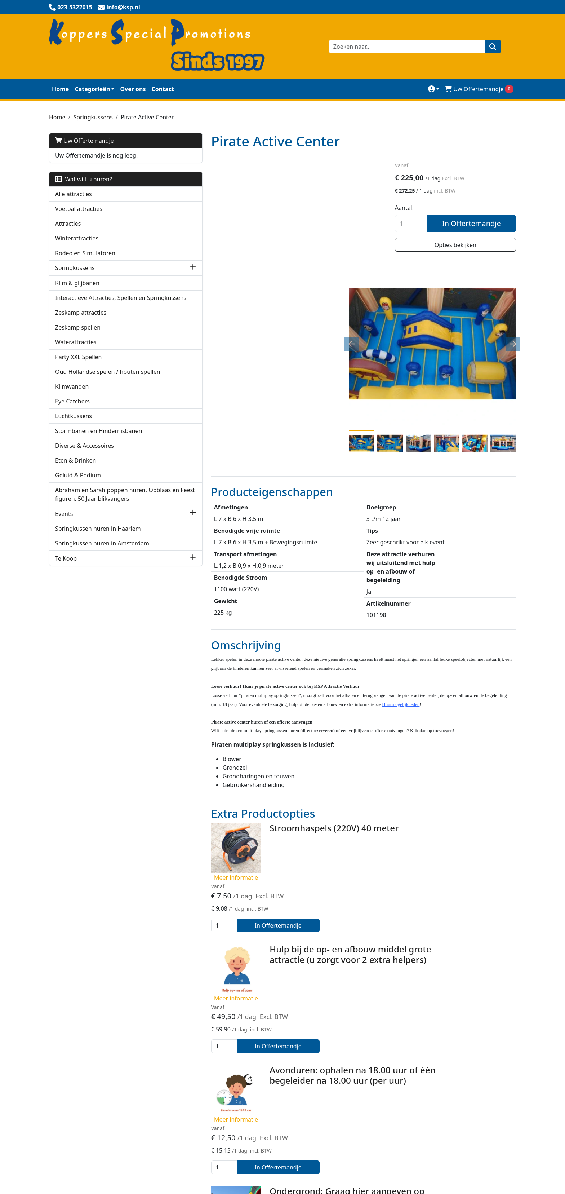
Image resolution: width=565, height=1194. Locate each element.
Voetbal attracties (78, 209)
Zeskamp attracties (80, 321)
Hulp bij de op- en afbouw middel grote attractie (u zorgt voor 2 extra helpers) (308, 799)
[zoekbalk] (404, 46)
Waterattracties (76, 351)
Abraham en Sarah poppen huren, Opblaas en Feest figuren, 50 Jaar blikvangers (101, 516)
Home (60, 89)
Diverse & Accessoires (84, 463)
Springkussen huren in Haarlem (98, 554)
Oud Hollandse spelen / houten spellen (97, 384)
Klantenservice (386, 1051)
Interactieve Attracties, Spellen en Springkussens (100, 302)
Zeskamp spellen (78, 336)
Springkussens (92, 117)
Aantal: (415, 209)
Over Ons (378, 1036)
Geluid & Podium (78, 492)
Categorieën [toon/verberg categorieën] (92, 89)
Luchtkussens (73, 433)
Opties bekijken (461, 246)
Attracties (68, 223)
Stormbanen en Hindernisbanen (98, 448)
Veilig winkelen (228, 1036)
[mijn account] (433, 89)
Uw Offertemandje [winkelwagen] (479, 89)
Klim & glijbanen (77, 283)
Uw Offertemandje (84, 141)
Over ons (133, 89)
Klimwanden (72, 404)
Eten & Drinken (75, 478)
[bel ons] (70, 7)
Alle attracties (73, 194)
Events (64, 540)
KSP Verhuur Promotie (238, 1051)
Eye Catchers (72, 419)
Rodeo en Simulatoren (85, 253)
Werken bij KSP (386, 1094)
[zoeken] (490, 46)
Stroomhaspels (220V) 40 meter (291, 723)
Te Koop (66, 584)
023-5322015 (69, 1167)
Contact (162, 89)
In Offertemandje (477, 224)
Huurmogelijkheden (393, 1080)
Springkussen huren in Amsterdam (102, 569)
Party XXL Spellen (78, 366)
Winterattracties (76, 238)
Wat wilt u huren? (83, 179)
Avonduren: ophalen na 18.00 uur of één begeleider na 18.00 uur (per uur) (310, 871)
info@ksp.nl (115, 1167)
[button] (149, 268)
